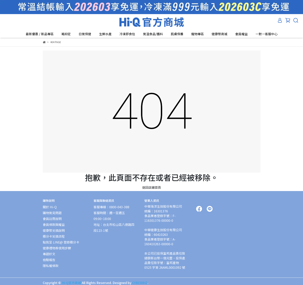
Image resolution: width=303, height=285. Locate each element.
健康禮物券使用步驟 (57, 248)
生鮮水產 (105, 34)
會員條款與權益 (54, 224)
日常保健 (85, 34)
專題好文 (49, 254)
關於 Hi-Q (50, 207)
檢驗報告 (49, 259)
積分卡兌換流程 (54, 236)
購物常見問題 (52, 212)
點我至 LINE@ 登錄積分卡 (61, 242)
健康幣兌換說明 (54, 230)
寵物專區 (197, 34)
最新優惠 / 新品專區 (40, 34)
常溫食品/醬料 (153, 34)
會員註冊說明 (52, 218)
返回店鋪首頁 (151, 187)
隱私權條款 (50, 265)
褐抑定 (66, 34)
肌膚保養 (177, 34)
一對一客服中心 (267, 34)
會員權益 (241, 34)
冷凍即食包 (127, 34)
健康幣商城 (219, 34)
